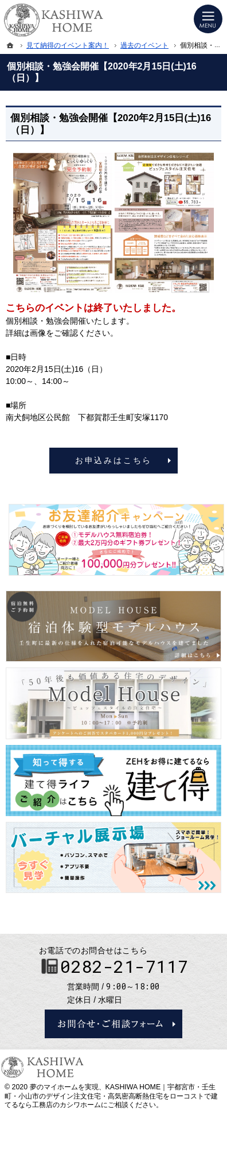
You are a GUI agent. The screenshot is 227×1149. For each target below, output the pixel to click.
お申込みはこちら (113, 460)
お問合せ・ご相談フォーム (113, 1024)
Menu (208, 19)
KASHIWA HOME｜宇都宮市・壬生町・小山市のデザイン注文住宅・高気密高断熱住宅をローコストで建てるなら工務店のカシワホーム (111, 1096)
